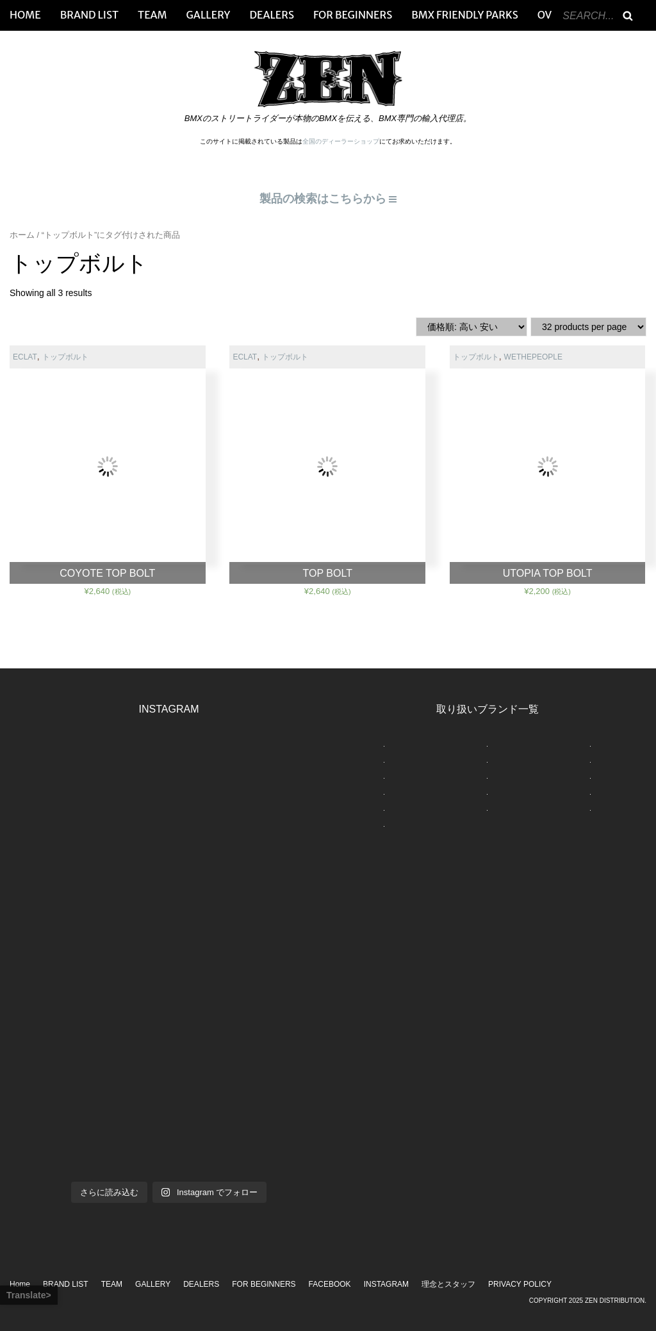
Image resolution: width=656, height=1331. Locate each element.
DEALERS (271, 14)
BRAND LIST (89, 14)
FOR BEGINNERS (352, 14)
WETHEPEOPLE (533, 356)
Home (20, 1284)
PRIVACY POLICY (520, 1284)
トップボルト (65, 356)
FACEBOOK (330, 1284)
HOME (25, 14)
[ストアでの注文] (471, 326)
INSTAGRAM (386, 1284)
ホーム (22, 235)
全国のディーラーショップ (340, 141)
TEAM (152, 14)
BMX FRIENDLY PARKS (464, 14)
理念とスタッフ (448, 1284)
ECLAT (25, 356)
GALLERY (208, 14)
